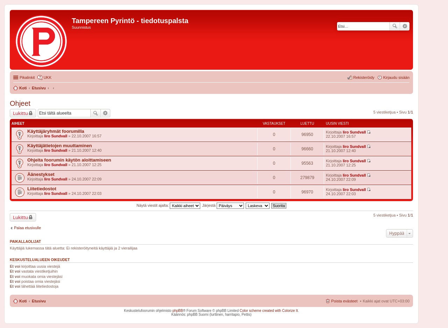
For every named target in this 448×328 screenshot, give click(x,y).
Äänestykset (41, 174)
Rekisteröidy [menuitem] (363, 77)
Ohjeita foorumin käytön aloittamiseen (69, 160)
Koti (23, 301)
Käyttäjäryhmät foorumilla (55, 131)
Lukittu (20, 113)
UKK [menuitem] (47, 77)
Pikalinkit (27, 77)
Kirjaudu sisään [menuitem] (396, 77)
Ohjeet (20, 103)
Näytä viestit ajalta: (168, 205)
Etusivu (39, 301)
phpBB (178, 311)
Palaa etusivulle (27, 228)
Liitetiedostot (41, 188)
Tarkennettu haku (405, 26)
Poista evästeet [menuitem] (344, 301)
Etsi (395, 26)
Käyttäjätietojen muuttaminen (59, 145)
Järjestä (223, 205)
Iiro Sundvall (55, 136)
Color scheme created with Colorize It (269, 311)
